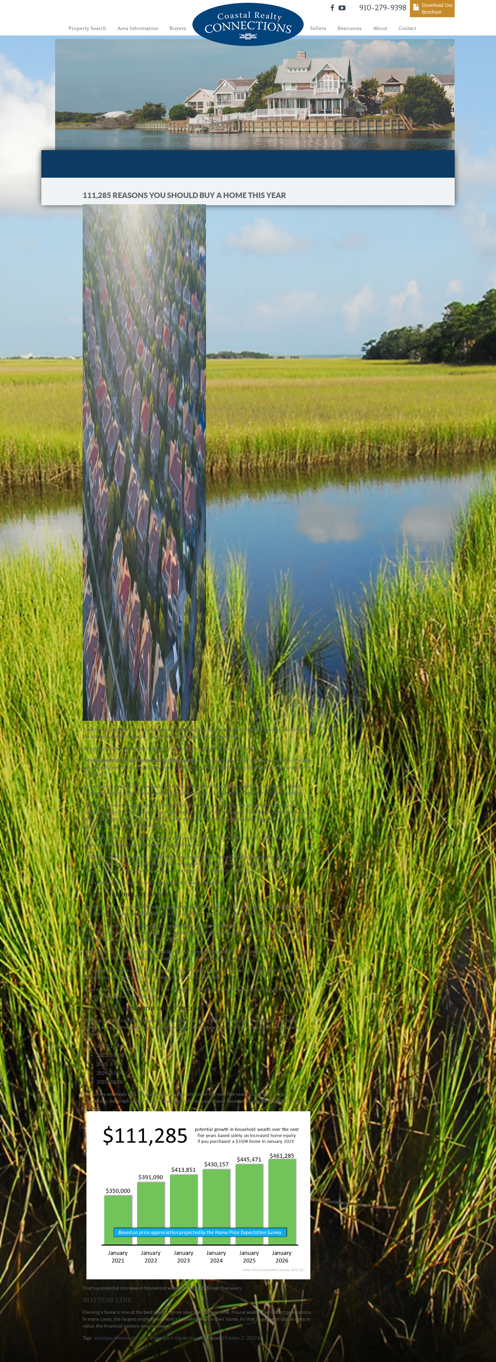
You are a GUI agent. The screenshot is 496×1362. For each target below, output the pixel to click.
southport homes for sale (120, 1338)
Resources (350, 28)
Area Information (137, 28)
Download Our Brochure (437, 8)
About (380, 28)
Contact (407, 28)
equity (120, 786)
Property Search (87, 28)
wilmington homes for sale (177, 1338)
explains (241, 958)
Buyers (177, 28)
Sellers (318, 28)
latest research (135, 748)
